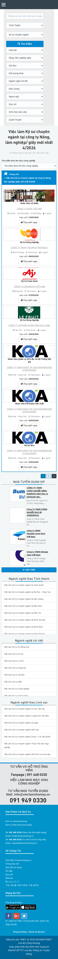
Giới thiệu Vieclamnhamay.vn (18, 860)
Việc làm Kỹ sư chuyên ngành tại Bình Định (23, 627)
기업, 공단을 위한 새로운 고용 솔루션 (22, 885)
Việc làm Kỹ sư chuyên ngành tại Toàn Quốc (24, 585)
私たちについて (12, 881)
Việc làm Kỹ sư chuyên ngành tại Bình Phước (24, 634)
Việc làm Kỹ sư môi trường (16, 696)
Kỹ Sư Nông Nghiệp (29, 242)
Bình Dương (18, 252)
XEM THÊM (29, 570)
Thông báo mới (12, 864)
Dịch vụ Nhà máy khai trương (18, 825)
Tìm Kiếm (25, 44)
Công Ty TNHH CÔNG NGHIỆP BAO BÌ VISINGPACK (37, 512)
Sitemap (9, 878)
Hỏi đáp (9, 871)
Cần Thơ (18, 330)
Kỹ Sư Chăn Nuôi (29, 281)
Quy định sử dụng (13, 867)
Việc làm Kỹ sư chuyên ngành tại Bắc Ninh (23, 606)
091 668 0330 (37, 774)
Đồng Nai (18, 291)
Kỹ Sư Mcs (29, 445)
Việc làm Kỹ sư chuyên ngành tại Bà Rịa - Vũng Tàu (27, 592)
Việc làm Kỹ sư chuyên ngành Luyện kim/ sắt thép (26, 716)
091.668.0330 (15, 839)
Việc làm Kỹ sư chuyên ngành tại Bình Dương (24, 620)
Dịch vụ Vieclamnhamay (16, 821)
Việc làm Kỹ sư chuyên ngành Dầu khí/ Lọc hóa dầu (27, 754)
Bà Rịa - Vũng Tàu (18, 375)
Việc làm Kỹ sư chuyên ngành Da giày (21, 723)
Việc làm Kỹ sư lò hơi (13, 654)
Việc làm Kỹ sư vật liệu (14, 675)
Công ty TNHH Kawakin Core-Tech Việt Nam (36, 533)
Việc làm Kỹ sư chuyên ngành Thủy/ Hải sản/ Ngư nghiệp (26, 745)
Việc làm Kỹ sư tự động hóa (16, 647)
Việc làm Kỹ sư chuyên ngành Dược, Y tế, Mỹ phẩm (27, 736)
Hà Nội (12, 213)
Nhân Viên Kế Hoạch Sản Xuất (29, 403)
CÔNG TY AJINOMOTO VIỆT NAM (29, 286)
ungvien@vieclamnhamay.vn (24, 843)
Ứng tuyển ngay (29, 222)
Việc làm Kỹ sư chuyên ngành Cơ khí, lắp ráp (24, 709)
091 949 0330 (28, 800)
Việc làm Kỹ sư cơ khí (14, 661)
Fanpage (17, 774)
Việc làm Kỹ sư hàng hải (15, 668)
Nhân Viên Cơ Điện (29, 203)
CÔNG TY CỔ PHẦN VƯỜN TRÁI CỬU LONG (29, 325)
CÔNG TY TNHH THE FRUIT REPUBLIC (29, 247)
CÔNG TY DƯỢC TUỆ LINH (29, 209)
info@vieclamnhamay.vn (22, 836)
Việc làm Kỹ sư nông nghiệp (16, 689)
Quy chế (9, 874)
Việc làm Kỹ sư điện (13, 682)
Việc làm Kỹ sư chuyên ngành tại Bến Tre (22, 613)
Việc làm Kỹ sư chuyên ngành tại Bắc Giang (23, 599)
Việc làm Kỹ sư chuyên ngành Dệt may (21, 730)
